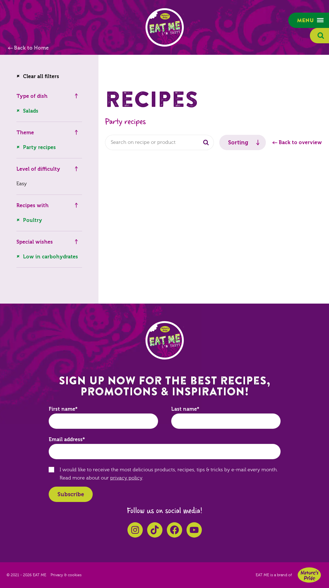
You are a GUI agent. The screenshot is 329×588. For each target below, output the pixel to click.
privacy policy (126, 478)
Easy (21, 184)
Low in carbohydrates (50, 257)
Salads (30, 111)
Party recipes (39, 147)
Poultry (32, 220)
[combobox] (159, 142)
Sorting (238, 142)
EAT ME (164, 27)
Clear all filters (41, 76)
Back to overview (300, 142)
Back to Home (31, 48)
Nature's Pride (309, 575)
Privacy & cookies (66, 575)
